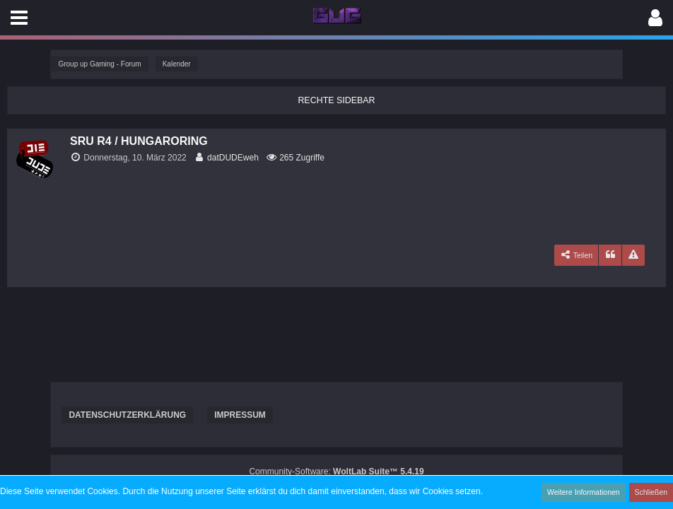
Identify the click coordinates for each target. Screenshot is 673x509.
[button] (19, 17)
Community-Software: (336, 471)
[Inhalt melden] (633, 255)
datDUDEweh (233, 158)
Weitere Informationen (586, 492)
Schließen (651, 492)
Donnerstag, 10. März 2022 (134, 158)
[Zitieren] (610, 255)
